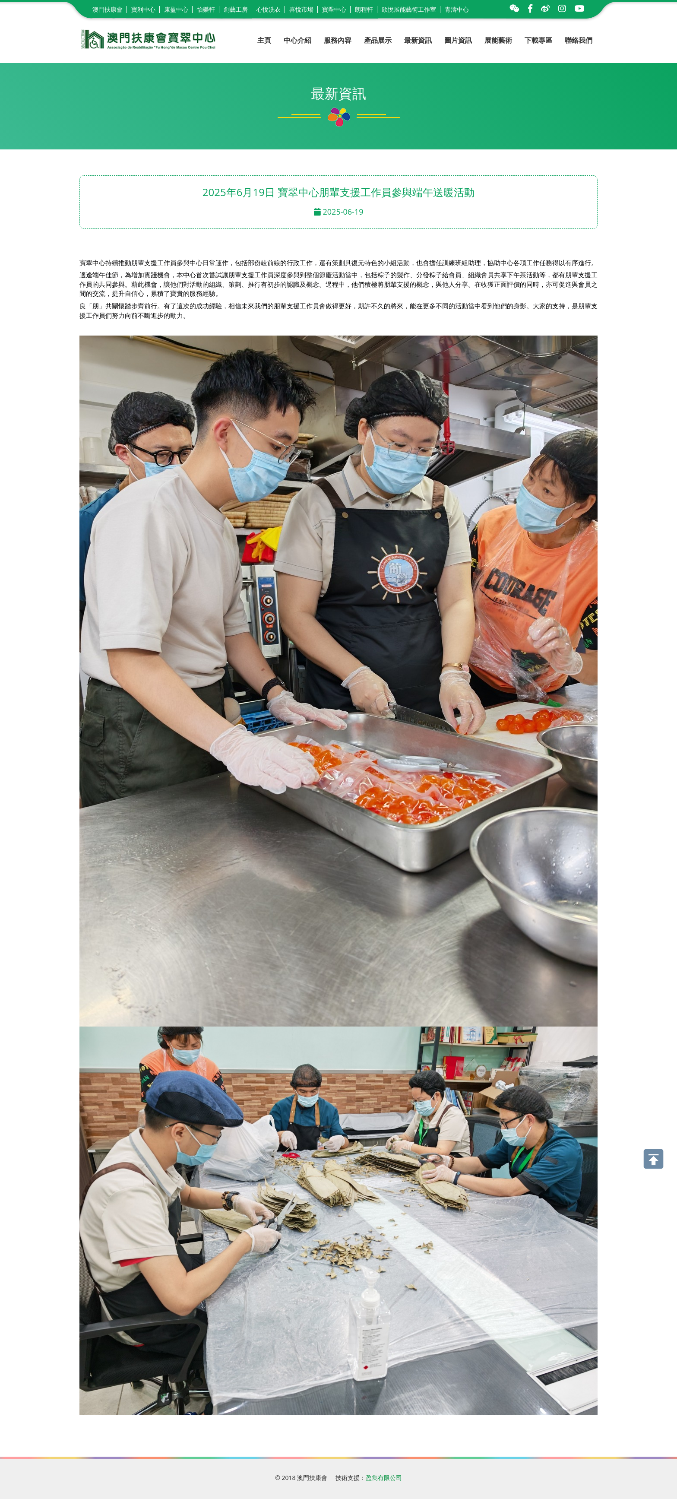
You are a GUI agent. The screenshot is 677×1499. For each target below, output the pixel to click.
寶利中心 (143, 9)
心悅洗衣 (268, 9)
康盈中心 (176, 9)
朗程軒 (364, 9)
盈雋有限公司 (384, 1478)
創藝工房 (236, 9)
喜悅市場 (301, 9)
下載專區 (538, 40)
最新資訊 (418, 40)
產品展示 (378, 40)
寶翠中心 (334, 9)
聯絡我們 (578, 40)
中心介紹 (297, 40)
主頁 (264, 40)
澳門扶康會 (107, 9)
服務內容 (337, 40)
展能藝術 (498, 40)
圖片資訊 (458, 40)
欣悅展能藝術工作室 (409, 9)
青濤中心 (457, 9)
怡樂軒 (206, 9)
